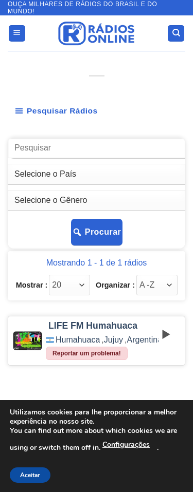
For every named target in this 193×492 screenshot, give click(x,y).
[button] (17, 33)
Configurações (126, 444)
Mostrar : (32, 285)
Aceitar (30, 475)
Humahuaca (78, 340)
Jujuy (113, 340)
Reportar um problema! (86, 353)
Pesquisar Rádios (56, 111)
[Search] (176, 33)
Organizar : (115, 285)
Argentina (145, 340)
